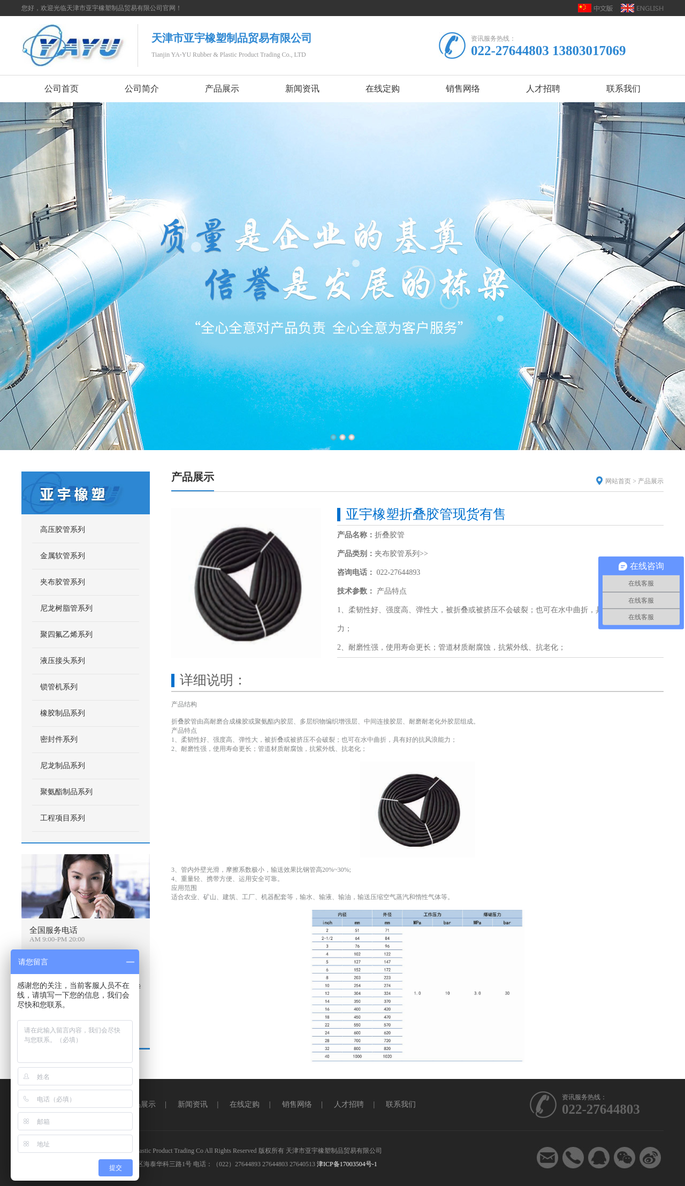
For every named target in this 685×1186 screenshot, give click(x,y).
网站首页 (618, 481)
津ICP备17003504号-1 (347, 1164)
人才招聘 (349, 1104)
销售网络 (297, 1104)
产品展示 (651, 481)
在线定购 (245, 1104)
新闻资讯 (193, 1104)
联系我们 (401, 1104)
